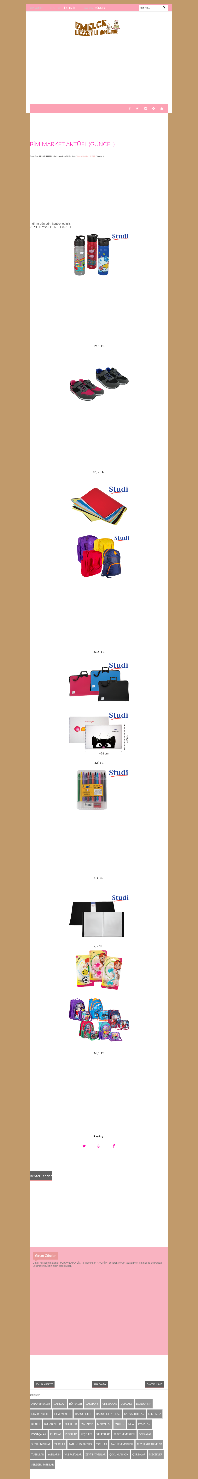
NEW (131, 1424)
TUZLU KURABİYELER (149, 1444)
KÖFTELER (71, 1424)
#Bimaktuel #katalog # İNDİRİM (86, 156)
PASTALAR (144, 1424)
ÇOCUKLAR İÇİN (119, 1454)
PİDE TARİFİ (70, 7)
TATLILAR (101, 1444)
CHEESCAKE (109, 1403)
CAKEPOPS (92, 1403)
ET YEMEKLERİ (62, 1414)
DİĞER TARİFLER (40, 1414)
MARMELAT (104, 1424)
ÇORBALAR (139, 1454)
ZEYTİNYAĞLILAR (95, 1454)
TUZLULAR (37, 1454)
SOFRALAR (145, 1434)
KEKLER (35, 1424)
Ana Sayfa (100, 1384)
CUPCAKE (126, 1403)
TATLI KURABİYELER (80, 1444)
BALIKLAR (59, 1403)
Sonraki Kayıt (44, 1384)
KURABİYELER (52, 1424)
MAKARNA (87, 1424)
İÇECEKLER (155, 1454)
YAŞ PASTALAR (73, 1454)
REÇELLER (87, 1434)
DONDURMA (143, 1403)
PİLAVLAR (55, 1434)
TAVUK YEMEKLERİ (122, 1444)
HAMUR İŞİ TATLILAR (108, 1414)
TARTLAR (59, 1444)
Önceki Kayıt (154, 1384)
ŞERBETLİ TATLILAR (42, 1464)
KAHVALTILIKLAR (134, 1414)
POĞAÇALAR (38, 1434)
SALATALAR (103, 1434)
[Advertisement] (99, 74)
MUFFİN (120, 1424)
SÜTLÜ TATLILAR (40, 1444)
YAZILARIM (54, 1454)
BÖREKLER (75, 1403)
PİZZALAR (71, 1434)
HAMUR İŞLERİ (83, 1414)
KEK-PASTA (154, 1414)
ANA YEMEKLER (40, 1403)
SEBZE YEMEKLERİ (124, 1434)
